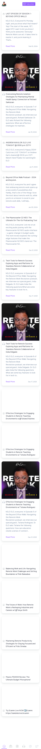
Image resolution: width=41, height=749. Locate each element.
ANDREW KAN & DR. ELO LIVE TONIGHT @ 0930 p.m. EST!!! (18, 143)
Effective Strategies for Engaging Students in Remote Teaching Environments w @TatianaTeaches (20, 416)
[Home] (4, 746)
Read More (10, 132)
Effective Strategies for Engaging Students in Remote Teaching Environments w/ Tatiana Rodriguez (20, 452)
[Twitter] (37, 746)
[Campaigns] (10, 746)
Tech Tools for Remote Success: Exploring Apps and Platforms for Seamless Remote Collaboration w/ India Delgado (20, 265)
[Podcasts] (24, 746)
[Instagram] (30, 746)
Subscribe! (30, 4)
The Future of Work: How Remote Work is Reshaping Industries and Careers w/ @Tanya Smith (19, 607)
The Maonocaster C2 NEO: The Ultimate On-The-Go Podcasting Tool (21, 219)
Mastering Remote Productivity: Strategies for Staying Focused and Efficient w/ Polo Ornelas (20, 643)
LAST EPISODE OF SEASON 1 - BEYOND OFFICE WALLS (19, 15)
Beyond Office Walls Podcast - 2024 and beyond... (21, 178)
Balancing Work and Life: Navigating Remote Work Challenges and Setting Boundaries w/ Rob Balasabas (21, 571)
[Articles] (17, 746)
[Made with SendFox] (38, 4)
